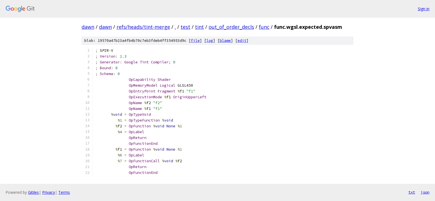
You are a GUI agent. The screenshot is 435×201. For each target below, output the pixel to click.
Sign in (423, 8)
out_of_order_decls (231, 27)
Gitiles (33, 192)
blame (225, 40)
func (264, 27)
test (185, 27)
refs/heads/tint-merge (143, 27)
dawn (88, 27)
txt (411, 192)
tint (199, 27)
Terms (64, 192)
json (425, 192)
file (195, 40)
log (209, 40)
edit (241, 40)
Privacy (48, 192)
